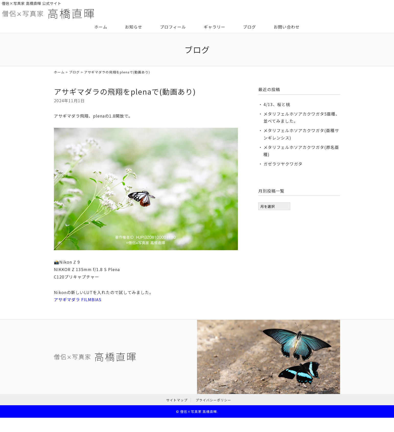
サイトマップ (177, 400)
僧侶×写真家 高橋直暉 (198, 411)
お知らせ (133, 27)
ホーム (100, 27)
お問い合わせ (287, 27)
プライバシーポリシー (213, 400)
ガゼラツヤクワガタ (283, 164)
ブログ (249, 27)
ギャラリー (214, 27)
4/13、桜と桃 (276, 104)
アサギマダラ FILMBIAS (77, 299)
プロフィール (173, 27)
